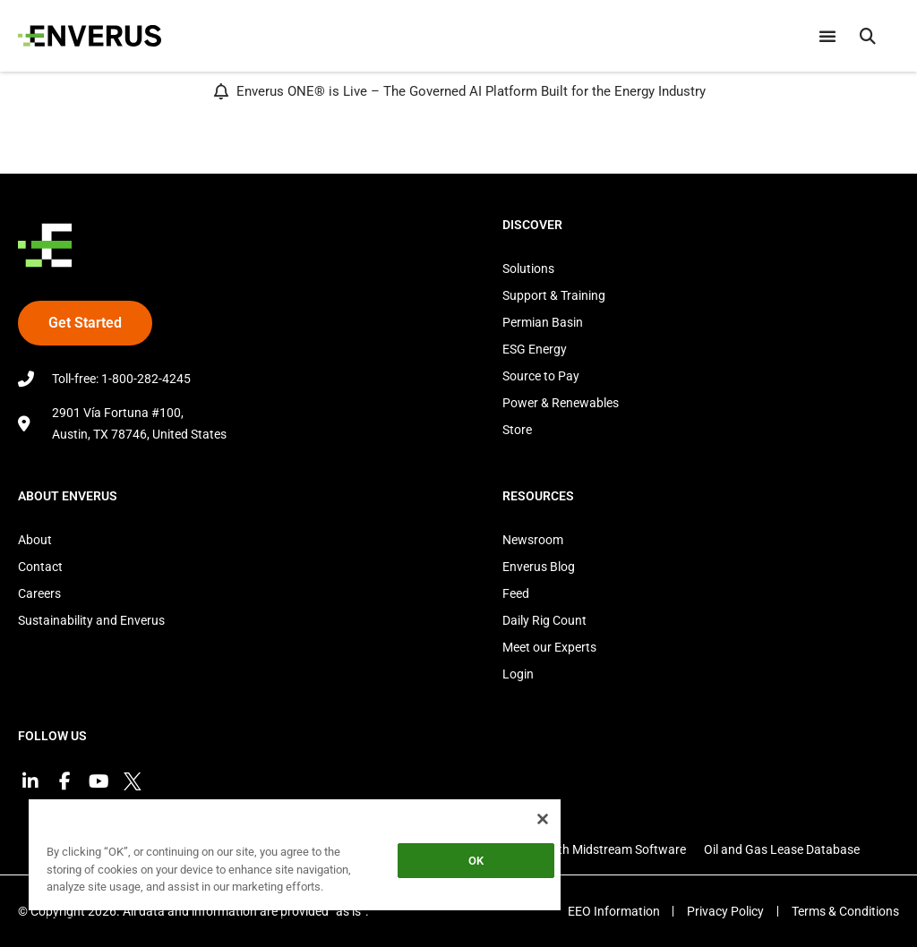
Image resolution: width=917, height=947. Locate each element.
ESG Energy (534, 349)
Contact (40, 566)
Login (518, 674)
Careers (39, 593)
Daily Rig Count (544, 620)
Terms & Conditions (845, 911)
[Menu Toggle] (827, 36)
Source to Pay (540, 376)
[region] (295, 858)
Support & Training (553, 295)
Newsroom (532, 540)
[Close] (542, 819)
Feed (515, 593)
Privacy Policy (725, 911)
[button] (867, 35)
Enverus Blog (538, 566)
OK (476, 860)
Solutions (528, 268)
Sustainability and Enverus (91, 620)
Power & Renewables (560, 403)
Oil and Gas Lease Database (782, 849)
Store (517, 429)
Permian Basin (542, 322)
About (35, 540)
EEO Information (613, 911)
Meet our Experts (549, 647)
